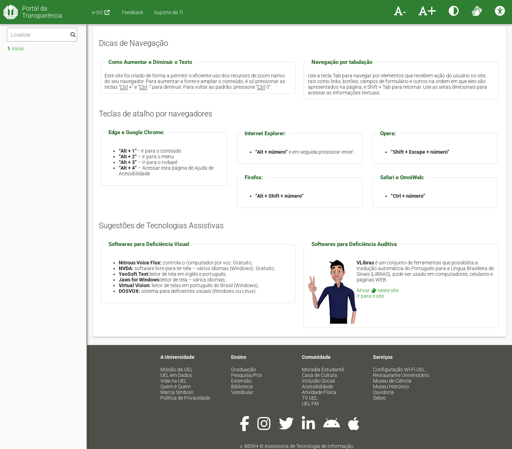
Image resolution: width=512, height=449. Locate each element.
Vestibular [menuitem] (242, 392)
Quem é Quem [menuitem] (175, 386)
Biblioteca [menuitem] (242, 386)
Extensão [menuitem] (241, 381)
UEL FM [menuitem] (310, 403)
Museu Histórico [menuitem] (391, 386)
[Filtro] (42, 35)
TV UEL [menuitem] (310, 398)
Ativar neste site (378, 290)
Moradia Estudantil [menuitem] (323, 369)
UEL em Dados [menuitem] (176, 375)
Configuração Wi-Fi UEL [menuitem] (399, 369)
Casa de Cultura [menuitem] (319, 375)
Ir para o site (370, 296)
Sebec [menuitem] (379, 398)
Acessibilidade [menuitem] (317, 386)
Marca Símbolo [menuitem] (176, 392)
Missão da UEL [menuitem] (176, 369)
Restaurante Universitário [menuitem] (401, 375)
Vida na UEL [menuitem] (173, 381)
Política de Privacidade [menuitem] (185, 398)
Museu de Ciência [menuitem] (392, 381)
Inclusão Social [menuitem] (318, 381)
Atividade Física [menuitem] (319, 392)
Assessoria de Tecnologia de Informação (309, 446)
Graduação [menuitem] (243, 369)
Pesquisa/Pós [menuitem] (246, 375)
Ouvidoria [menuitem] (383, 392)
